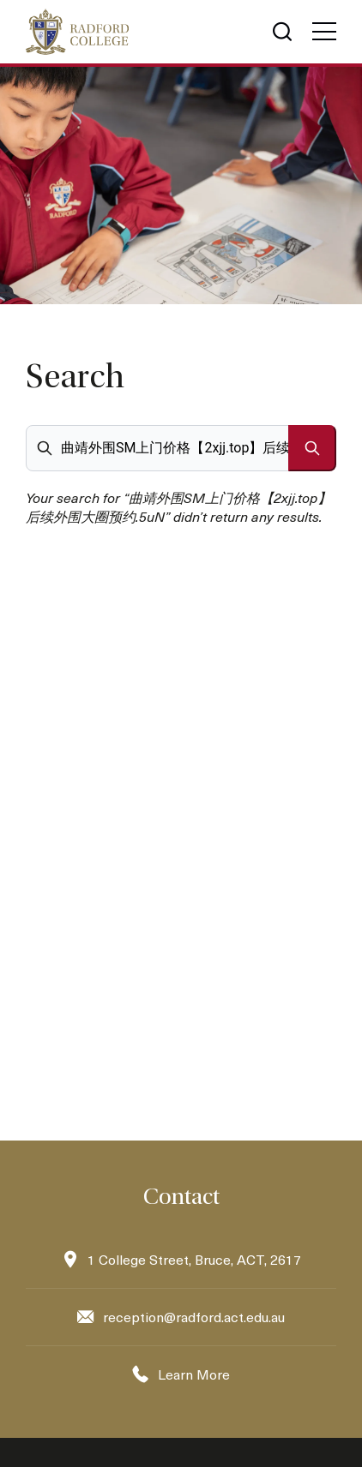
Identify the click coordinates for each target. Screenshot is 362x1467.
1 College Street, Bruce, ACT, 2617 (194, 1259)
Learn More (194, 1374)
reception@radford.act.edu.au (194, 1317)
